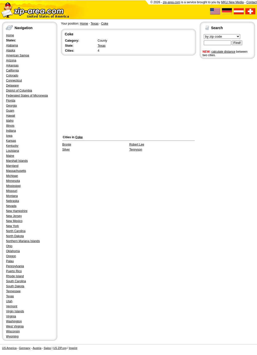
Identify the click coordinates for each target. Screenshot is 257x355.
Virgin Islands (15, 311)
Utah (9, 301)
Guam (10, 110)
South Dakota (15, 286)
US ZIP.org (60, 347)
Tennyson (135, 149)
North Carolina (15, 231)
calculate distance (223, 51)
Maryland (12, 166)
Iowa (9, 135)
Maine (10, 156)
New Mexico (14, 221)
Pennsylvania (15, 266)
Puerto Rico (14, 271)
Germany (24, 347)
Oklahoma (13, 251)
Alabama (12, 45)
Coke (104, 23)
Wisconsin (13, 331)
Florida (10, 100)
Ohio (9, 246)
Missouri (11, 191)
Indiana (11, 130)
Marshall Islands (17, 161)
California (12, 70)
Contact (251, 2)
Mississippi (13, 186)
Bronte (66, 144)
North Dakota (15, 236)
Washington (14, 321)
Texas (10, 296)
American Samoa (17, 55)
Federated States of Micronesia (27, 95)
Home (10, 35)
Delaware (12, 85)
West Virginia (15, 326)
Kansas (11, 141)
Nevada (11, 206)
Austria (37, 347)
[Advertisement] (220, 137)
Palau (10, 261)
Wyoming (12, 336)
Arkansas (12, 65)
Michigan (12, 176)
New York (12, 226)
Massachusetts (16, 171)
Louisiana (12, 151)
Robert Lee (136, 144)
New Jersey (14, 216)
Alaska (10, 50)
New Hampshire (16, 211)
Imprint (73, 347)
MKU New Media (232, 2)
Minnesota (13, 181)
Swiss (47, 347)
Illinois (10, 125)
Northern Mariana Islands (23, 241)
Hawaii (10, 115)
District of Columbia (19, 90)
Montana (12, 196)
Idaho (10, 120)
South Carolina (16, 281)
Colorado (12, 75)
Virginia (11, 316)
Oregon (11, 256)
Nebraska (12, 201)
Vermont (11, 306)
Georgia (11, 105)
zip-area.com (171, 2)
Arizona (11, 60)
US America (9, 347)
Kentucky (12, 146)
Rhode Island (15, 276)
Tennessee (13, 291)
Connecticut (14, 80)
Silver (66, 149)
